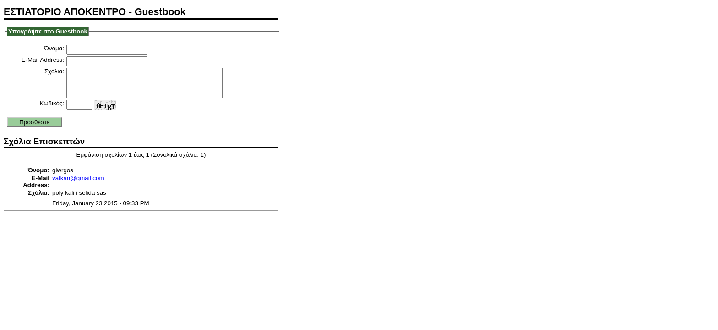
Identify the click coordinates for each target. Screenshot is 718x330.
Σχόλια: (54, 71)
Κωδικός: (51, 108)
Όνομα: (54, 48)
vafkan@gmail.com (78, 183)
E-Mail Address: (43, 59)
